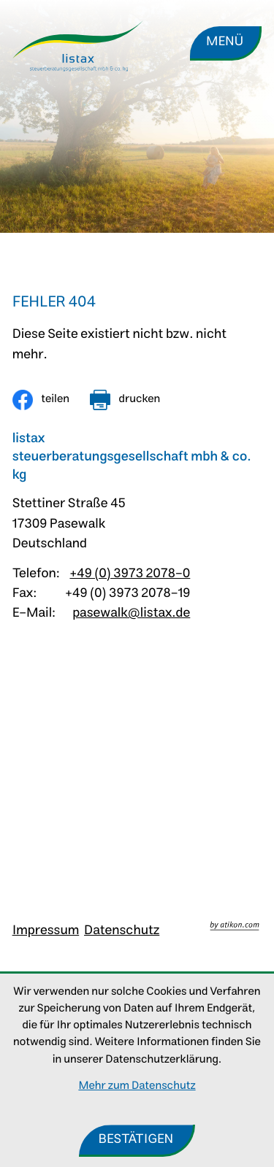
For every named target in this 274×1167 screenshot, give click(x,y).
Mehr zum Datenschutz (136, 1086)
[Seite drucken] (125, 400)
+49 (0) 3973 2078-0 (129, 574)
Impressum (46, 930)
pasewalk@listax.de (131, 613)
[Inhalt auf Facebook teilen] (40, 400)
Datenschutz (121, 930)
